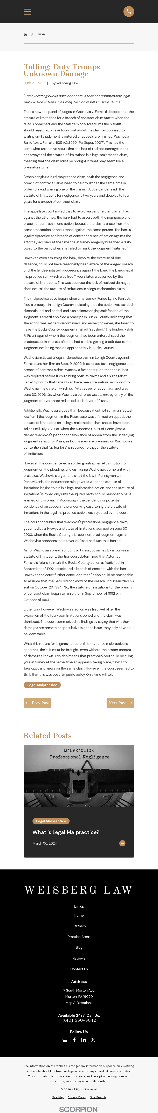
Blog (79, 947)
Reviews (79, 958)
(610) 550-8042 (79, 1020)
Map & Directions (79, 1002)
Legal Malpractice (42, 685)
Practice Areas (79, 936)
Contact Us (79, 969)
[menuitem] (58, 1097)
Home (79, 915)
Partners (79, 926)
